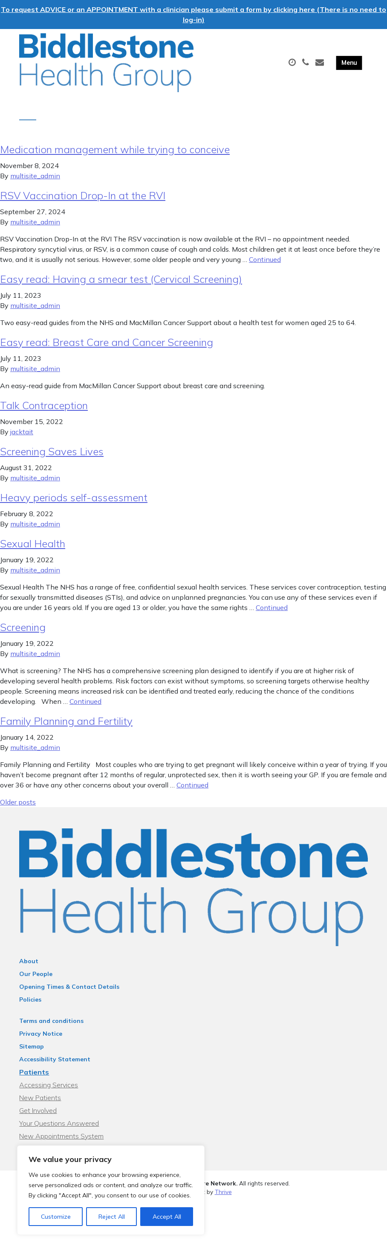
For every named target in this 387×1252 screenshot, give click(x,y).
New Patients (40, 1103)
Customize (56, 1216)
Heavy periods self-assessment (73, 503)
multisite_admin (35, 181)
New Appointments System (61, 1142)
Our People (35, 980)
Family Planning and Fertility (66, 726)
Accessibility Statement (54, 1065)
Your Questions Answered (59, 1129)
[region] (111, 1190)
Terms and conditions (51, 1027)
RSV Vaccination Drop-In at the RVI (82, 201)
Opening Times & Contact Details (69, 992)
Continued (265, 265)
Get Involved (38, 1116)
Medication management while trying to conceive (115, 155)
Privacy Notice (40, 1039)
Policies (30, 1005)
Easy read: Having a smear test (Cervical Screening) (121, 285)
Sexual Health (32, 549)
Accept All (167, 1216)
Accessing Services (48, 1090)
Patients (34, 1078)
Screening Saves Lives (52, 457)
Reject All (111, 1216)
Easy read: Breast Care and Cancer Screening (106, 348)
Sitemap (31, 1052)
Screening (23, 633)
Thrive (223, 1197)
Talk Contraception (44, 411)
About (28, 967)
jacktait (21, 437)
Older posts (18, 808)
